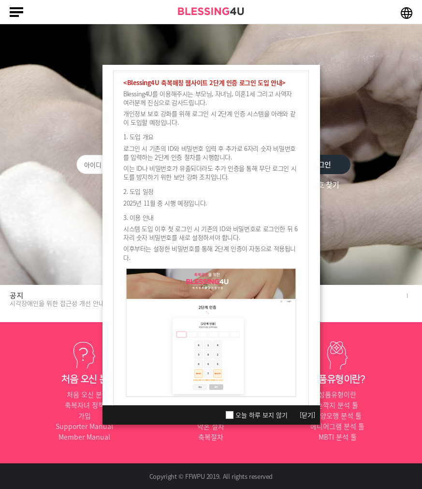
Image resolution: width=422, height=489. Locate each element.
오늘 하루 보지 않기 (261, 415)
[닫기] (307, 414)
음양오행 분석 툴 (338, 415)
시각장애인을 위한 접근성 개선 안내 (57, 303)
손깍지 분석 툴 (337, 405)
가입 (84, 415)
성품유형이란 (337, 394)
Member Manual (84, 437)
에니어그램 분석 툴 (337, 426)
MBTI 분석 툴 (338, 437)
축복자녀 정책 (84, 405)
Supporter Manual (84, 426)
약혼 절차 (210, 426)
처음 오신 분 (84, 394)
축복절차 (210, 437)
